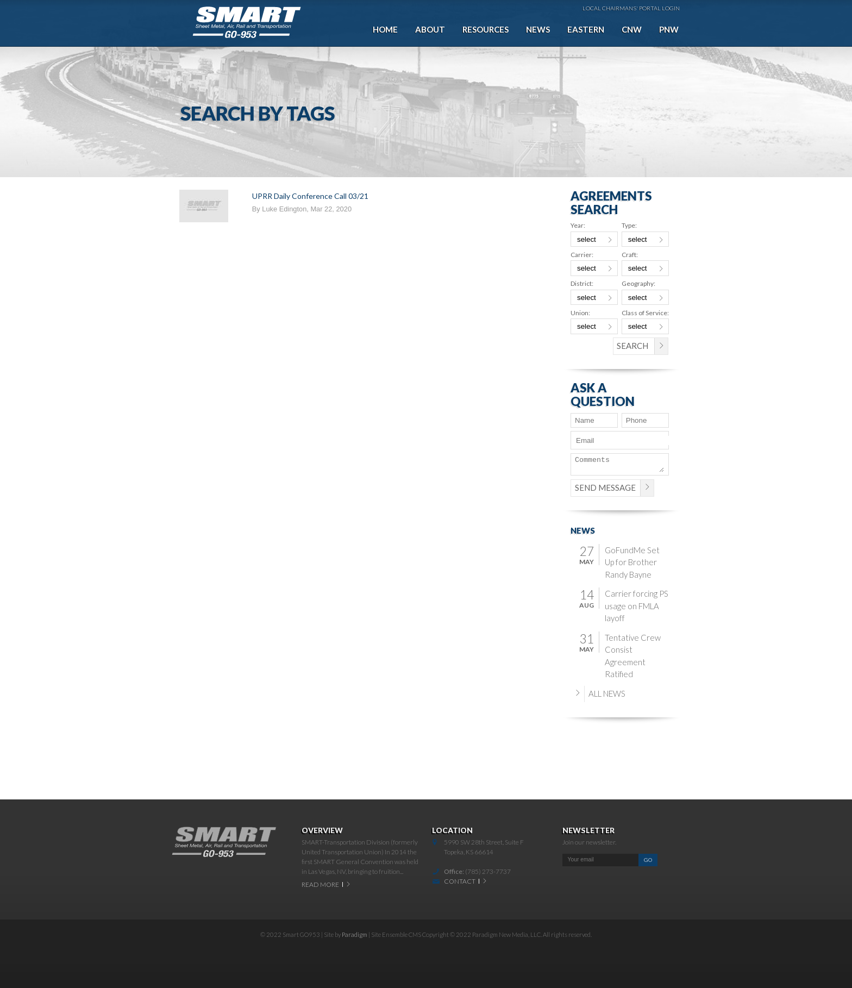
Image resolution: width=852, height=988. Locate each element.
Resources (485, 29)
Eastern (585, 29)
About (430, 29)
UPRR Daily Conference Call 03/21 (310, 196)
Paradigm (354, 934)
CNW (632, 29)
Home (385, 29)
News (538, 29)
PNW (669, 29)
